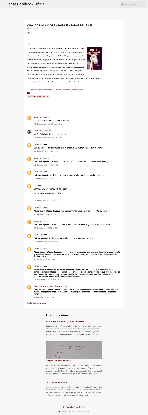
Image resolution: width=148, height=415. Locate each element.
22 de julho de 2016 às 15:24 (46, 151)
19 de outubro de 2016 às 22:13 (47, 201)
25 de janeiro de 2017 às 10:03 (47, 228)
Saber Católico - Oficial (26, 4)
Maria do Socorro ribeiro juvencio (48, 286)
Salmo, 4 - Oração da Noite (56, 382)
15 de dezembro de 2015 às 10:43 (48, 124)
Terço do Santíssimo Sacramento (58, 361)
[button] (28, 33)
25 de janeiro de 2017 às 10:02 (47, 214)
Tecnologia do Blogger (74, 407)
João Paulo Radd (41, 131)
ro (35, 185)
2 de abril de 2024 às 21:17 (45, 297)
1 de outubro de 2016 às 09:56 (47, 179)
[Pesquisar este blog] (134, 4)
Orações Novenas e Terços (38, 96)
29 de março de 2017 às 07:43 (46, 242)
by (33, 44)
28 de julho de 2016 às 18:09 (46, 165)
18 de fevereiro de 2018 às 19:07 (47, 279)
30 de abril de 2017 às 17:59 (45, 260)
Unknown (38, 117)
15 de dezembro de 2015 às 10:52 (48, 138)
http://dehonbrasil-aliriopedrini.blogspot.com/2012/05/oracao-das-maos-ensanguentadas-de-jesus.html (57, 89)
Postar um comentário (36, 303)
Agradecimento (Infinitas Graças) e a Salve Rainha (65, 321)
